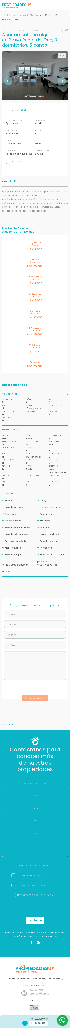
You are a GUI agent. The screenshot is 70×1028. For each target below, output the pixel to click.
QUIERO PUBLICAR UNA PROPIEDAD (36, 875)
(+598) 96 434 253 (46, 936)
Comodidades (35, 394)
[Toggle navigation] (65, 6)
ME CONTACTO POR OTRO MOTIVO (36, 895)
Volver (7, 724)
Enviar (36, 920)
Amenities (35, 494)
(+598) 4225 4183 (23, 936)
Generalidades (35, 429)
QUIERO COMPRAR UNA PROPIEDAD (36, 885)
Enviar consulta (35, 698)
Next (62, 81)
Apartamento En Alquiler (26, 15)
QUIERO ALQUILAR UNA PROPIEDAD (36, 865)
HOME (5, 15)
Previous (8, 81)
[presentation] (35, 688)
